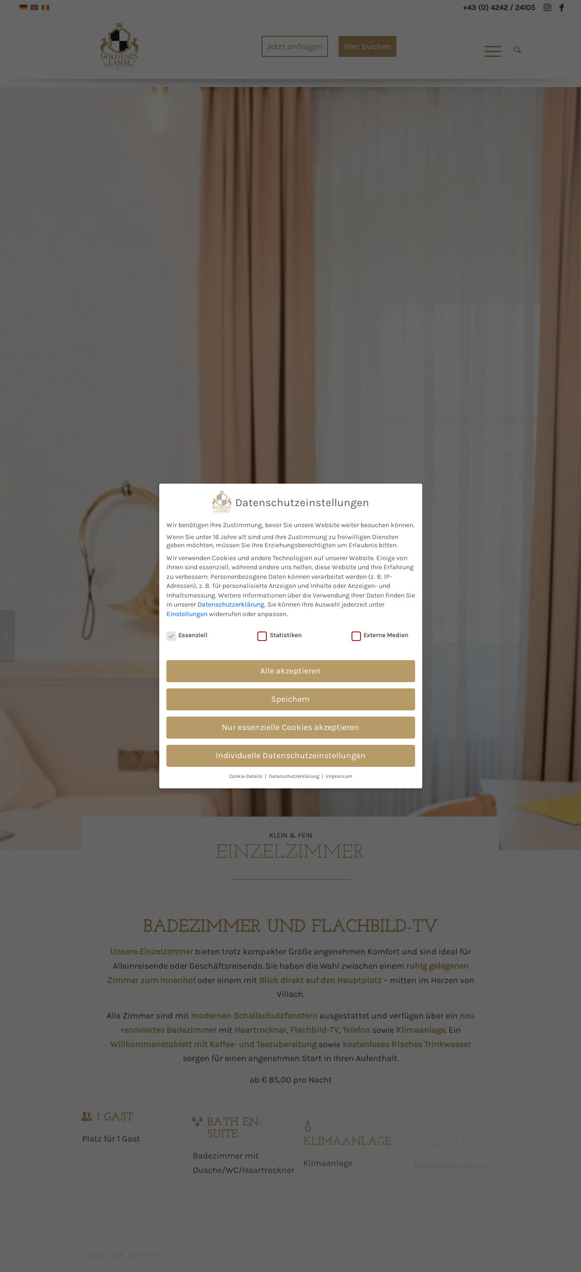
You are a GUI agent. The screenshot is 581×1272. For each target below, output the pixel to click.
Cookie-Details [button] (246, 774)
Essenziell (187, 632)
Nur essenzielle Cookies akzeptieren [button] (290, 725)
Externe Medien (380, 632)
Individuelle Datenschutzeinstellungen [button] (291, 753)
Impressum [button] (339, 774)
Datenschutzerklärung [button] (295, 774)
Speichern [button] (290, 696)
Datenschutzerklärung (230, 602)
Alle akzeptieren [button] (290, 668)
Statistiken (279, 632)
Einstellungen (187, 612)
